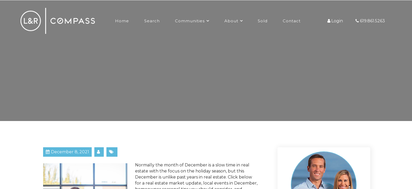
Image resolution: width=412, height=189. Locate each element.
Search (152, 20)
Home (122, 20)
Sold (262, 20)
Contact (292, 20)
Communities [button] (190, 20)
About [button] (231, 20)
